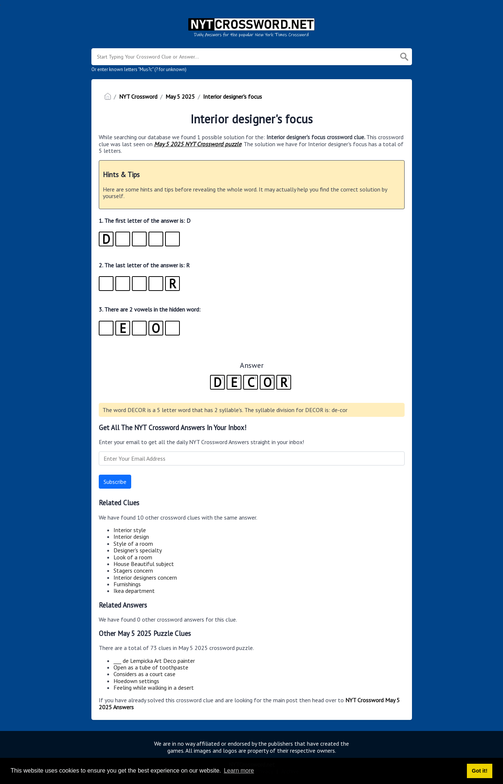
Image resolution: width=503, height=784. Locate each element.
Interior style (129, 530)
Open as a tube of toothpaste (150, 667)
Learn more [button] (239, 770)
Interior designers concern (145, 577)
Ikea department (134, 590)
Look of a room (132, 557)
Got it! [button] (479, 771)
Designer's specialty (137, 550)
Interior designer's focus (232, 96)
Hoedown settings (136, 681)
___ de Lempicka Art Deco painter (154, 660)
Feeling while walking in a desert (153, 687)
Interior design (131, 536)
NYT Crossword (138, 96)
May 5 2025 (180, 96)
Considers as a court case (144, 674)
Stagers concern (133, 570)
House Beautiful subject (143, 563)
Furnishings (127, 584)
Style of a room (133, 543)
